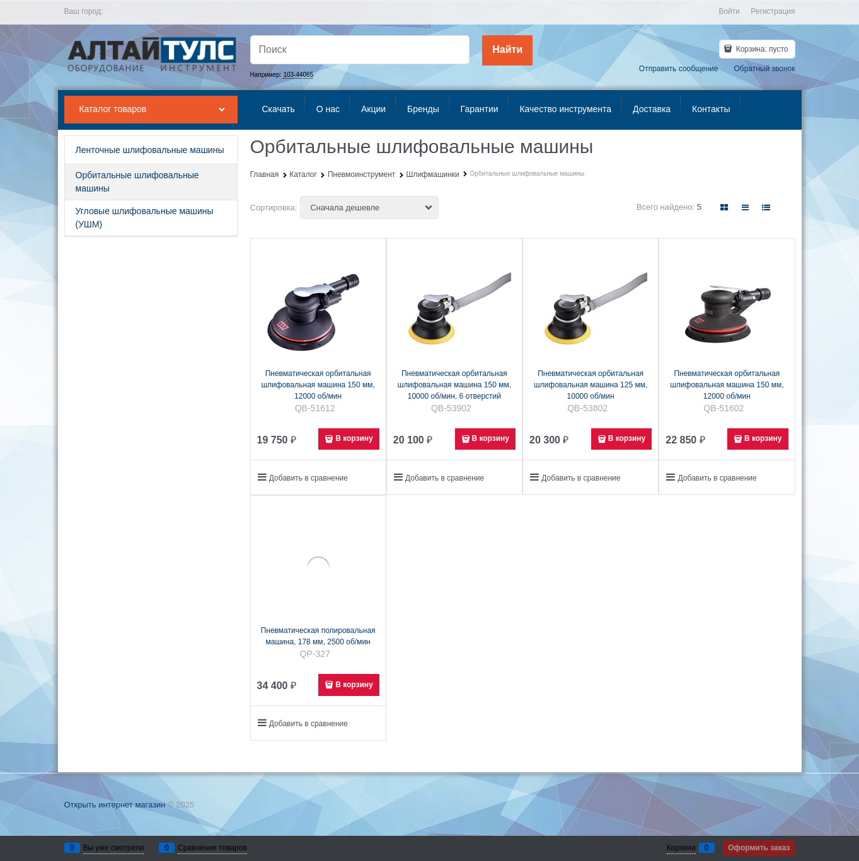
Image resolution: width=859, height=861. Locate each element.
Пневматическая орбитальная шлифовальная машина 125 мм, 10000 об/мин (590, 385)
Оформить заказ (759, 847)
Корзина (681, 848)
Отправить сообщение (678, 68)
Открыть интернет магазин (115, 804)
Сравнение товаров (212, 848)
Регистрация (773, 11)
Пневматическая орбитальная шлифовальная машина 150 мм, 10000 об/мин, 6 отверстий (454, 385)
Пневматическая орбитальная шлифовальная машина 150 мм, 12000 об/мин (317, 385)
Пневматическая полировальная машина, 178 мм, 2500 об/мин (318, 636)
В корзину (354, 438)
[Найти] (507, 50)
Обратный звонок (764, 68)
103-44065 (298, 74)
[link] (724, 207)
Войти (729, 11)
